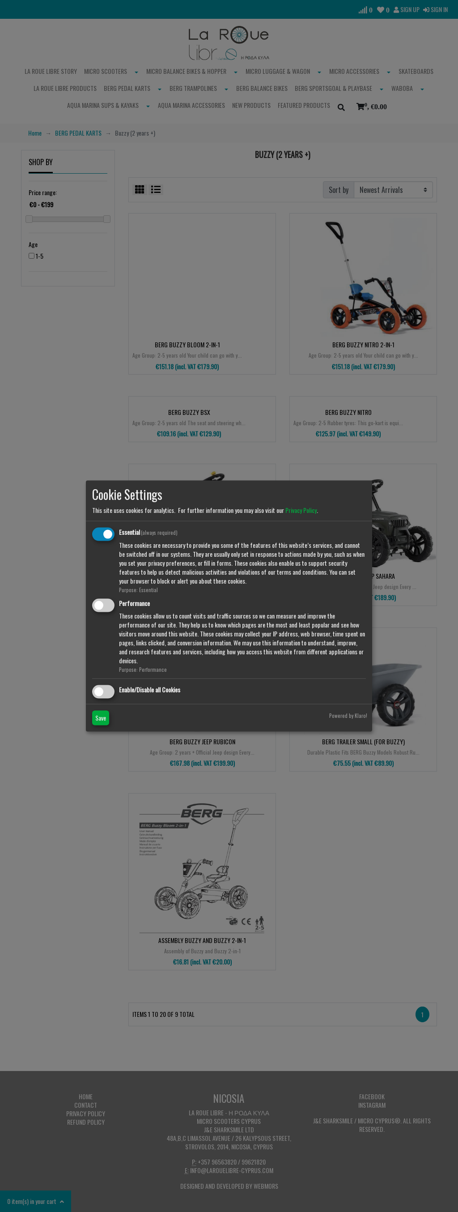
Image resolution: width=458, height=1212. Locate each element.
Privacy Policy (301, 510)
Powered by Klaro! (348, 715)
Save (100, 717)
